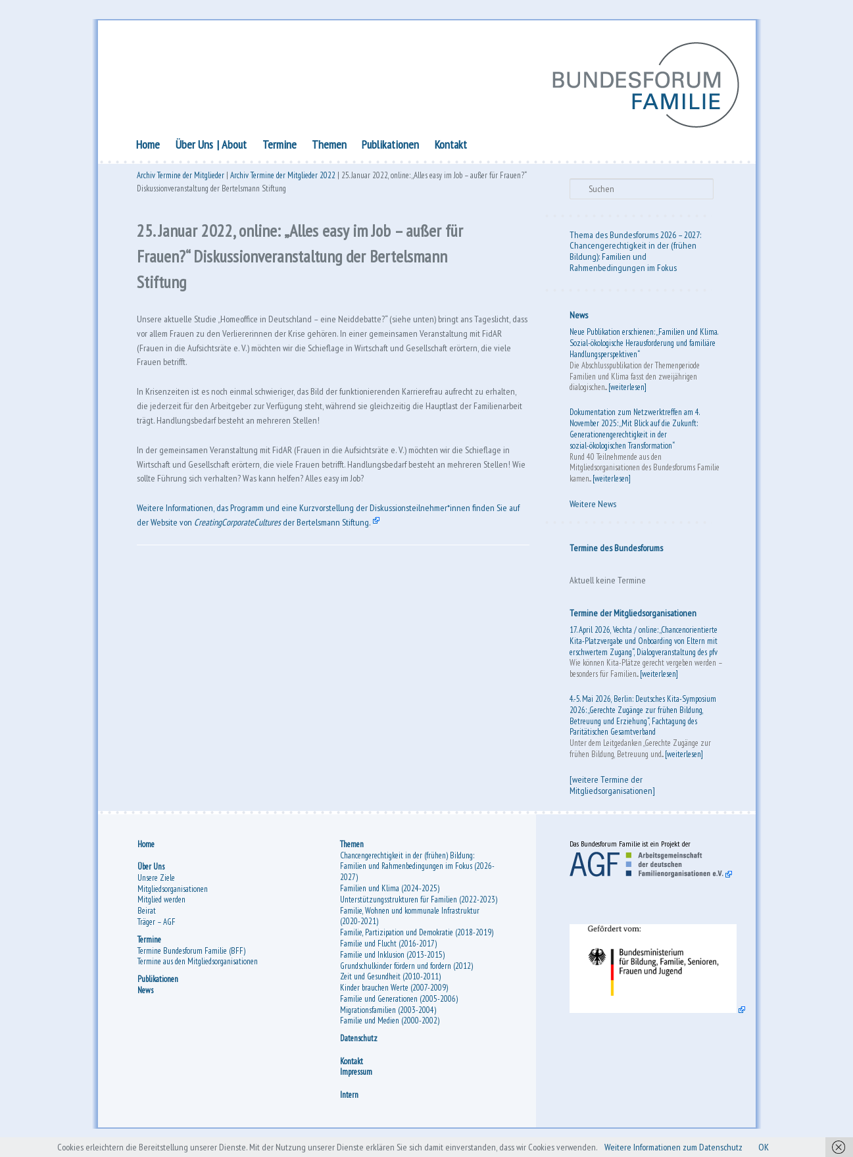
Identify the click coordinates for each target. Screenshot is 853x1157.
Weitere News (593, 506)
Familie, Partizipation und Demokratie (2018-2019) (416, 937)
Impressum (356, 1077)
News (579, 318)
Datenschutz (359, 1043)
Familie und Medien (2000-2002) (389, 1026)
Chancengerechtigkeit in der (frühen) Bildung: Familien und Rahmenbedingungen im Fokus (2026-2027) (417, 872)
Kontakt (451, 146)
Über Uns (194, 146)
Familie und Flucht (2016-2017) (388, 948)
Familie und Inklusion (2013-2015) (392, 960)
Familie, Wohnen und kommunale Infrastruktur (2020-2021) (409, 921)
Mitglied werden (161, 904)
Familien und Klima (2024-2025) (389, 893)
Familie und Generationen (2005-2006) (399, 1004)
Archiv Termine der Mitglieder (180, 179)
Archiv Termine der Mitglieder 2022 (282, 179)
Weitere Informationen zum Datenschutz (691, 1146)
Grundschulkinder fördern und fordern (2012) (406, 971)
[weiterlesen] (627, 389)
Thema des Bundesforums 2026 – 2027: (635, 237)
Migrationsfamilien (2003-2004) (388, 1015)
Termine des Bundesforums (616, 550)
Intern (349, 1100)
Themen (329, 146)
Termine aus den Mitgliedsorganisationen (197, 966)
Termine (279, 146)
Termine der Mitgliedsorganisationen (633, 615)
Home (148, 146)
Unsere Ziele (156, 883)
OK (790, 1146)
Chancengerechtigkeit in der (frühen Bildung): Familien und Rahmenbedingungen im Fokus (633, 259)
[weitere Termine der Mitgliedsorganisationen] (612, 787)
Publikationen (390, 146)
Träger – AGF (156, 927)
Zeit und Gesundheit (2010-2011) (390, 981)
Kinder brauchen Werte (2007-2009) (394, 992)
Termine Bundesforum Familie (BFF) (191, 956)
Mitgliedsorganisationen (172, 894)
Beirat (146, 916)
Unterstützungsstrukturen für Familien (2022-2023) (418, 904)
